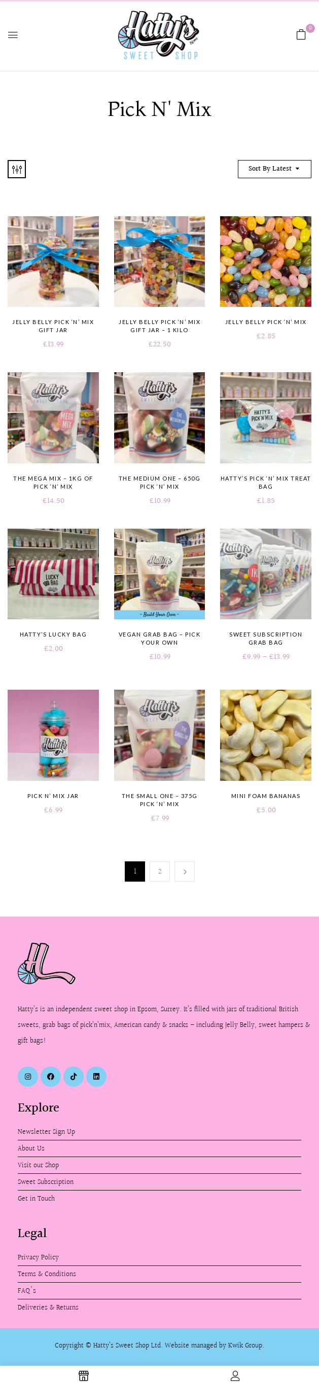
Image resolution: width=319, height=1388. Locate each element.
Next (184, 871)
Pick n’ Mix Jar (53, 795)
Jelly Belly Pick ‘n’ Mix (266, 322)
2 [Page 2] (160, 872)
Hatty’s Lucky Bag (53, 634)
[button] (301, 34)
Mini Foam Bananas (266, 795)
